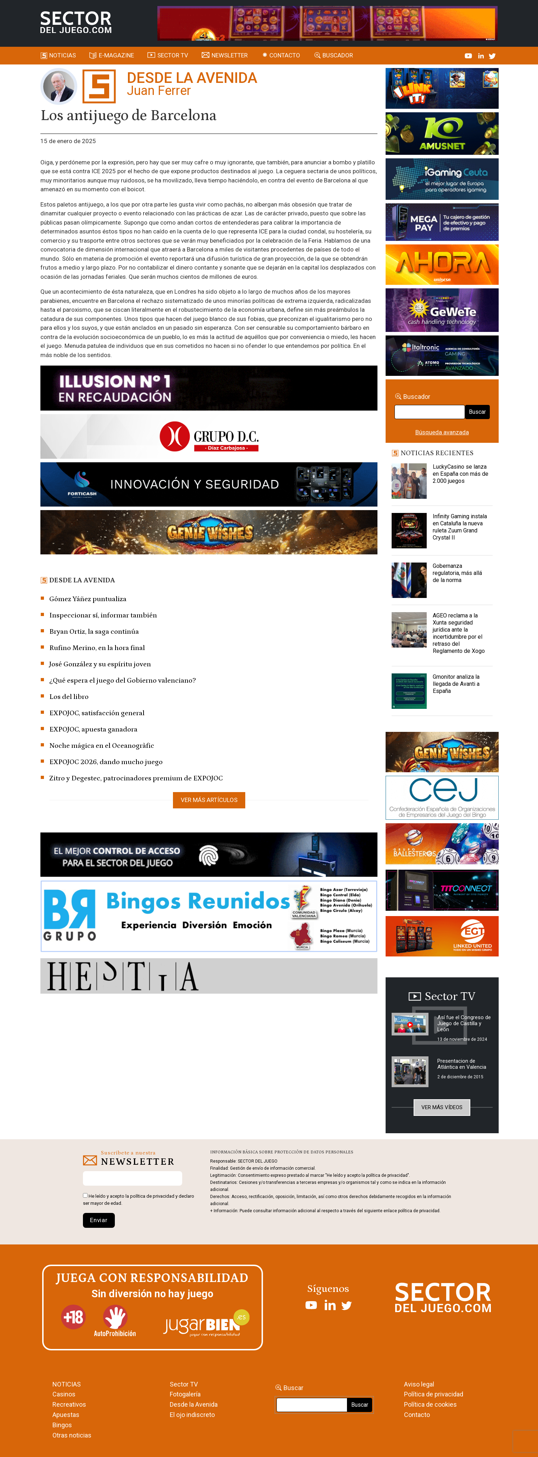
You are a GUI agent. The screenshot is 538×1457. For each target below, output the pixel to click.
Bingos (62, 1425)
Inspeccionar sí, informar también (103, 615)
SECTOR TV (172, 55)
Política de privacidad (433, 1394)
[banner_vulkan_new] (208, 855)
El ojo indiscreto (192, 1414)
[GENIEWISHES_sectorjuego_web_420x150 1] (442, 753)
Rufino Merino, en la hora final (97, 648)
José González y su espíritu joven (100, 664)
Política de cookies (430, 1404)
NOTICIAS (66, 1384)
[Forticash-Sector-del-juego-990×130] (208, 485)
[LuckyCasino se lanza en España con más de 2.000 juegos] (409, 481)
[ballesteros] (442, 845)
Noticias (62, 55)
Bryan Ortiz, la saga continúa (94, 632)
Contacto (284, 55)
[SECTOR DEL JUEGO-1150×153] (208, 437)
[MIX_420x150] (442, 937)
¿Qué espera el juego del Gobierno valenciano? (122, 680)
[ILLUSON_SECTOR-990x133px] (208, 389)
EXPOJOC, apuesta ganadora (93, 729)
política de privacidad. (419, 1210)
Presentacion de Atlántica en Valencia (461, 1064)
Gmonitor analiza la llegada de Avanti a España (456, 683)
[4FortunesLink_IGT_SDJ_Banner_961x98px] (327, 22)
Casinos (63, 1394)
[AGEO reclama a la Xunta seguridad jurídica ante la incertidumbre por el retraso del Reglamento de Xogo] (409, 630)
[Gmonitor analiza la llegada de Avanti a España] (409, 691)
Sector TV (184, 1384)
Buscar (477, 411)
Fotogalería (185, 1394)
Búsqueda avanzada (442, 432)
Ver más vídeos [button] (442, 1107)
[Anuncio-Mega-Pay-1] (442, 223)
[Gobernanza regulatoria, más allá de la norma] (409, 580)
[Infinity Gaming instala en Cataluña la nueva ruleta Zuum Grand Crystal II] (409, 530)
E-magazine (116, 55)
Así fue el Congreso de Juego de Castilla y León (464, 1023)
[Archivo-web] (442, 356)
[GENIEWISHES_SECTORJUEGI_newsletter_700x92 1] (208, 533)
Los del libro (69, 697)
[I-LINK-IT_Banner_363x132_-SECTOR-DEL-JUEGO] (442, 89)
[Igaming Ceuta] (442, 180)
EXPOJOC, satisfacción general (97, 713)
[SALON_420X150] (442, 265)
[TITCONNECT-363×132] (442, 891)
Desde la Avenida (194, 1404)
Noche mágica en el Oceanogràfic (101, 746)
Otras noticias (71, 1435)
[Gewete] (442, 311)
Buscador (338, 55)
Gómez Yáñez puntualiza (88, 599)
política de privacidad (152, 1196)
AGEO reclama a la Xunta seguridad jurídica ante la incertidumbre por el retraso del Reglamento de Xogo (459, 633)
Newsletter (230, 55)
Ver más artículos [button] (209, 799)
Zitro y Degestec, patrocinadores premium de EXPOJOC (136, 778)
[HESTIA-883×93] (208, 977)
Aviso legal (419, 1384)
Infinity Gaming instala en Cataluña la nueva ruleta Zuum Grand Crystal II (460, 527)
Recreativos (69, 1404)
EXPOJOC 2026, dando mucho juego (106, 762)
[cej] (442, 799)
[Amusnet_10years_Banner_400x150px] (442, 135)
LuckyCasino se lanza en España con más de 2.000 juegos (460, 473)
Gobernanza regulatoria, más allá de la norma (457, 573)
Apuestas (65, 1414)
